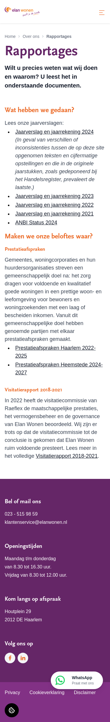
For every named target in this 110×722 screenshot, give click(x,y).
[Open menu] (101, 12)
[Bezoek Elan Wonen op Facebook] (10, 658)
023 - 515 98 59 (21, 513)
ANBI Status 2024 (36, 222)
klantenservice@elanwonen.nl (36, 522)
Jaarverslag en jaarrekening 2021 (54, 214)
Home (10, 36)
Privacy (12, 692)
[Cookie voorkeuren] (12, 710)
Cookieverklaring (46, 692)
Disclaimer (85, 692)
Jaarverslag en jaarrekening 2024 (54, 132)
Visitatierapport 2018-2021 (67, 456)
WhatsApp (83, 680)
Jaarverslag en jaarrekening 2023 (54, 196)
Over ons (31, 36)
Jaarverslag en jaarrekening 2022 (54, 205)
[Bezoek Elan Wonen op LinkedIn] (23, 658)
